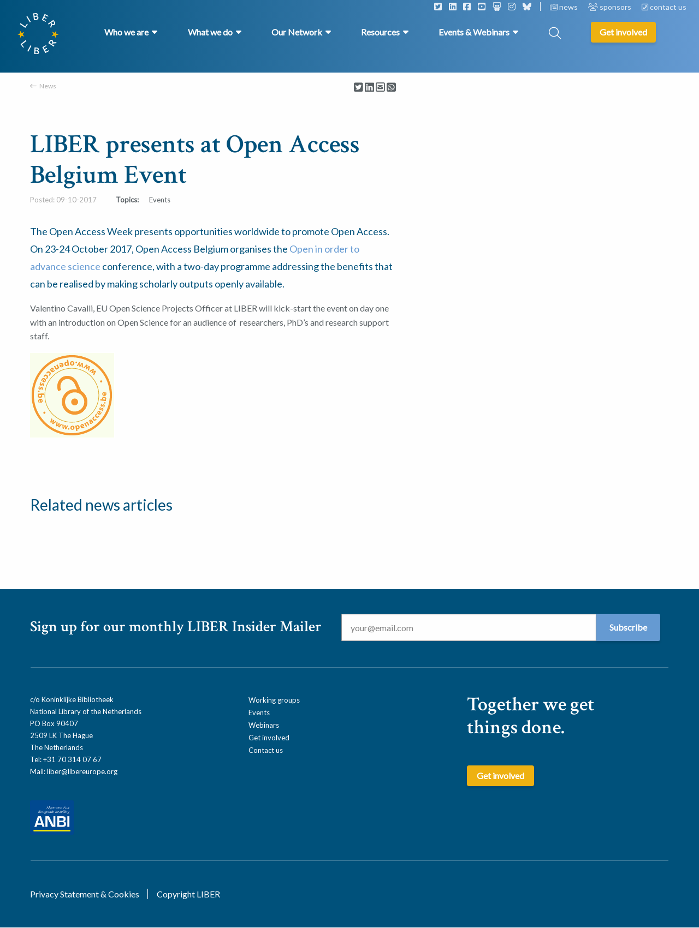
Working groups (274, 700)
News (47, 86)
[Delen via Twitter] (358, 87)
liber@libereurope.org (82, 771)
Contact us (265, 750)
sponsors (610, 6)
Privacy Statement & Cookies (84, 894)
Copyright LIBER (188, 894)
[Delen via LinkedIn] (369, 87)
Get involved (268, 737)
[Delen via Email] (380, 87)
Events (259, 712)
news (564, 6)
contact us (664, 6)
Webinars (263, 725)
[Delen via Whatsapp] (391, 87)
